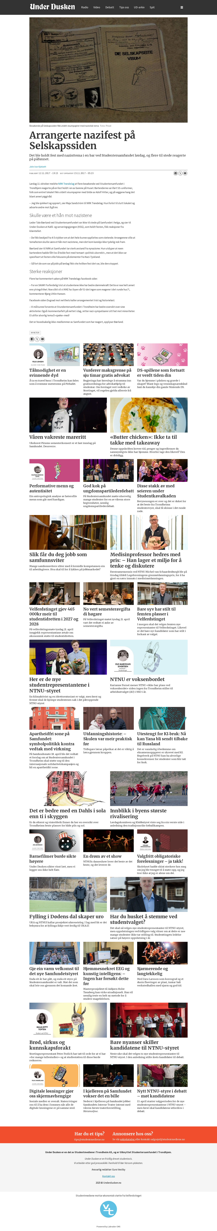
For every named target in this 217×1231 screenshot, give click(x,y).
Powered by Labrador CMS (108, 1226)
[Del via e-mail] (185, 173)
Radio (84, 7)
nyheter (35, 332)
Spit (152, 7)
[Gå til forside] (52, 6)
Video (96, 7)
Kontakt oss (108, 1176)
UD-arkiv (139, 7)
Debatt (109, 7)
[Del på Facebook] (175, 173)
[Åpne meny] (182, 7)
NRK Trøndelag (66, 183)
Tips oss (124, 7)
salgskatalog (127, 1139)
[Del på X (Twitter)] (180, 173)
